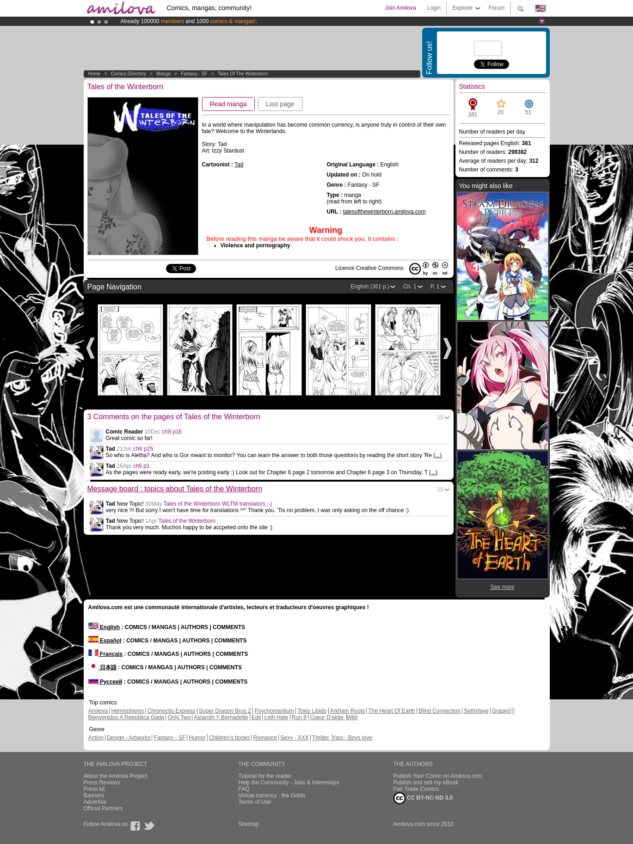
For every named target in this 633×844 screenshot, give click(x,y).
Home (94, 73)
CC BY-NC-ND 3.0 (423, 798)
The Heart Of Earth (391, 711)
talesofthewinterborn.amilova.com (384, 211)
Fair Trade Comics (416, 789)
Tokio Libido (311, 711)
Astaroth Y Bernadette (221, 717)
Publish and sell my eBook (426, 782)
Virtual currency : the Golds (272, 795)
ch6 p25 (143, 449)
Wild (352, 717)
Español (105, 640)
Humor (197, 737)
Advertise (95, 802)
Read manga (228, 104)
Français (105, 654)
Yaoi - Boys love (352, 737)
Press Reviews (102, 782)
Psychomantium (274, 711)
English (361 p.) (369, 286)
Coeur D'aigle (327, 717)
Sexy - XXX (294, 737)
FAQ (244, 789)
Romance (265, 737)
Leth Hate (276, 717)
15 (440, 417)
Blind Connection (439, 711)
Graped (501, 711)
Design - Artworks (128, 737)
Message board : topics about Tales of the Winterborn (175, 489)
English (104, 627)
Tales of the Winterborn (243, 73)
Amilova (98, 711)
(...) (437, 455)
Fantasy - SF (194, 73)
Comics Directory (128, 73)
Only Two (179, 717)
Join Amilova (400, 8)
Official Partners (103, 808)
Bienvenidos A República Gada (126, 717)
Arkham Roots (347, 711)
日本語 (102, 667)
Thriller (321, 737)
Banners (94, 795)
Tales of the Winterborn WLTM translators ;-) (217, 504)
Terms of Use (255, 802)
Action (96, 737)
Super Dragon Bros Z (225, 711)
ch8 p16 (172, 431)
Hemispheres (127, 711)
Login (434, 8)
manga (163, 73)
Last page (280, 104)
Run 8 (299, 717)
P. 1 (435, 286)
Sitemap (249, 824)
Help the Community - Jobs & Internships (289, 782)
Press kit (94, 789)
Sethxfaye (476, 711)
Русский (105, 682)
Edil (256, 717)
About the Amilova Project (115, 776)
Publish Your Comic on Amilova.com (437, 776)
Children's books (229, 737)
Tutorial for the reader (265, 776)
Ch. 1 (410, 286)
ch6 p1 (141, 466)
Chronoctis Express (171, 711)
